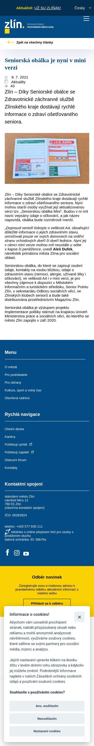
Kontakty (11, 468)
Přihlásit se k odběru (47, 603)
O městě (11, 367)
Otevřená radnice (17, 398)
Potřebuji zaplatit (20, 452)
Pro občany (13, 382)
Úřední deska (14, 429)
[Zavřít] (79, 617)
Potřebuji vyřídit (19, 444)
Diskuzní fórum (16, 460)
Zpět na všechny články (30, 42)
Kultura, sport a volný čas (23, 390)
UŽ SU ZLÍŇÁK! (47, 8)
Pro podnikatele (16, 375)
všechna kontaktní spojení (24, 508)
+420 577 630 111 (29, 526)
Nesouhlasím (47, 719)
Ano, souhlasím (47, 706)
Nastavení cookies (47, 731)
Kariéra (10, 437)
